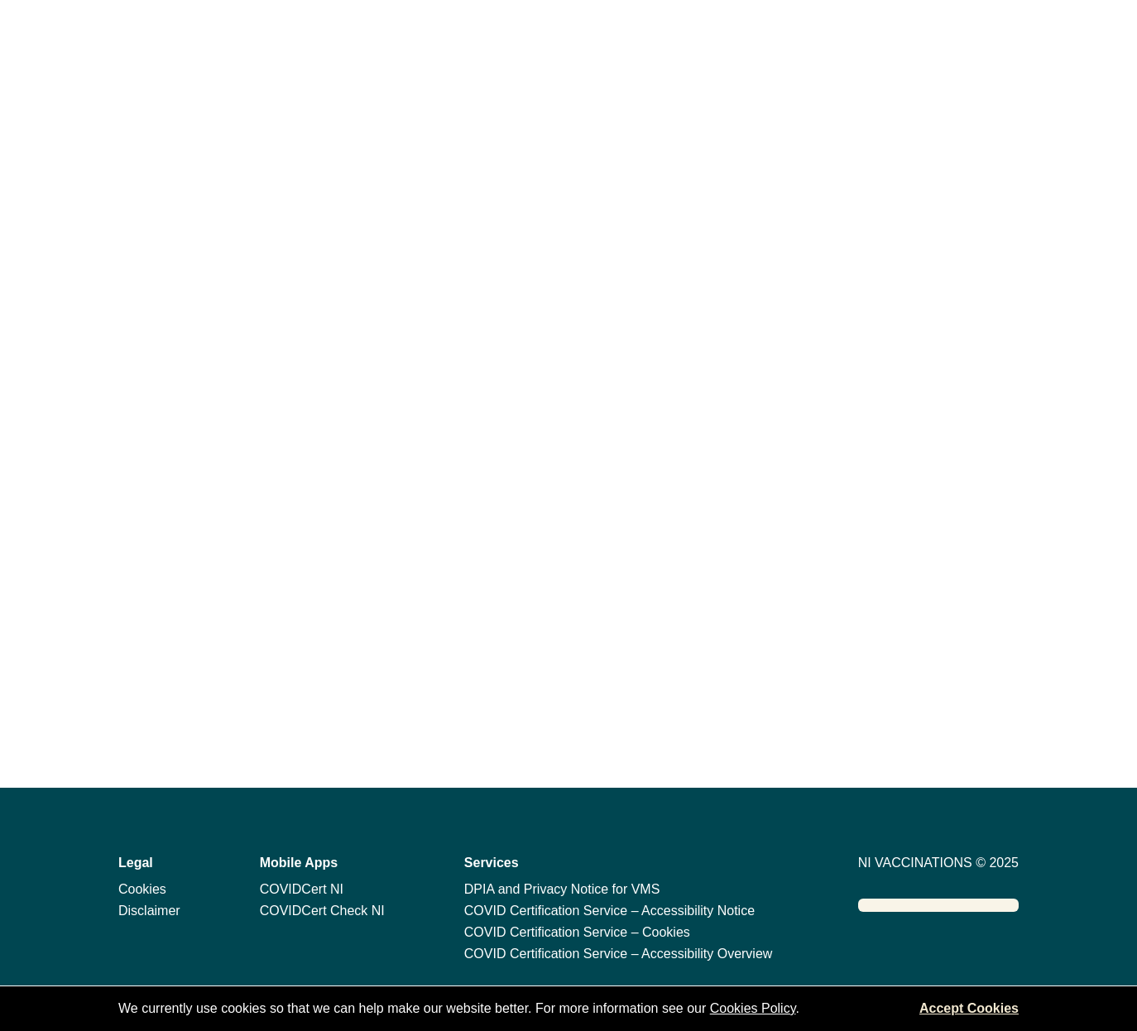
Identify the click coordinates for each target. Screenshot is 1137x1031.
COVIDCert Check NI (322, 911)
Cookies (142, 889)
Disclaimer (149, 911)
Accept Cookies (969, 1008)
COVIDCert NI (301, 889)
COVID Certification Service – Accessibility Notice (609, 911)
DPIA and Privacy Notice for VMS (562, 889)
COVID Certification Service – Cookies (577, 932)
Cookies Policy (753, 1008)
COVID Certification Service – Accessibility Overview (618, 954)
